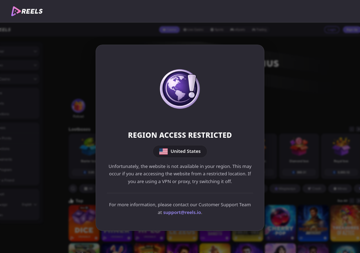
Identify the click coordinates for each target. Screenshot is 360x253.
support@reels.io (182, 212)
